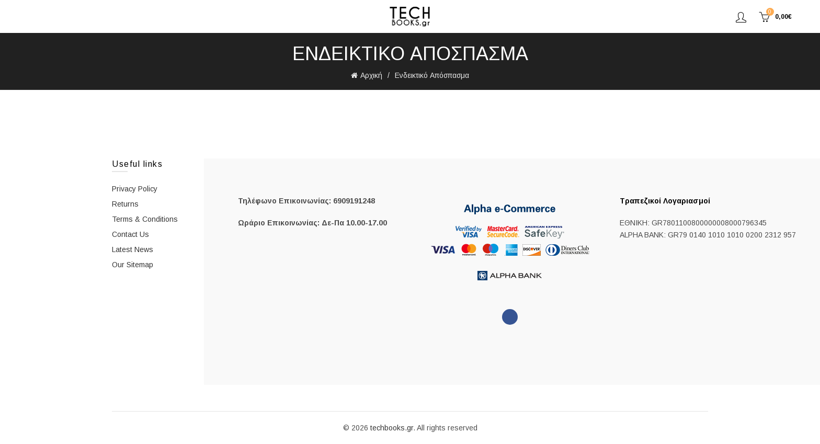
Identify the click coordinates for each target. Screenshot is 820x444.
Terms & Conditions (145, 219)
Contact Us (130, 234)
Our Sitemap (132, 264)
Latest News (132, 249)
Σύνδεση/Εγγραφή (741, 17)
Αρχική (371, 75)
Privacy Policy (134, 189)
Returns (125, 204)
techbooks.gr (391, 428)
